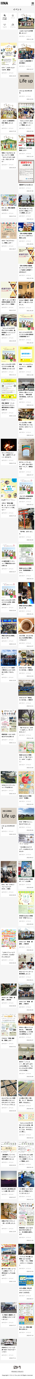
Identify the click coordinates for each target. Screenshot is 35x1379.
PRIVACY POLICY (17, 1371)
